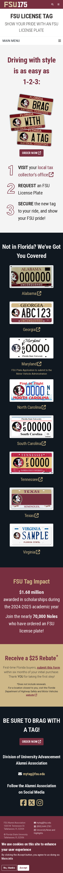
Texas (31, 515)
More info (7, 859)
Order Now (31, 153)
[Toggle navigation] (59, 41)
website (31, 695)
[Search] (52, 4)
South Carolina (31, 443)
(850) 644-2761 (42, 826)
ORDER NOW (31, 741)
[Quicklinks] (58, 4)
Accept (23, 868)
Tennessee (31, 479)
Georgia (31, 329)
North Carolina (31, 407)
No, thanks (9, 868)
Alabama (31, 293)
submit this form (48, 667)
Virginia (31, 552)
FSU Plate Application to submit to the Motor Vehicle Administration (31, 372)
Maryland (31, 363)
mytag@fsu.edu (34, 774)
